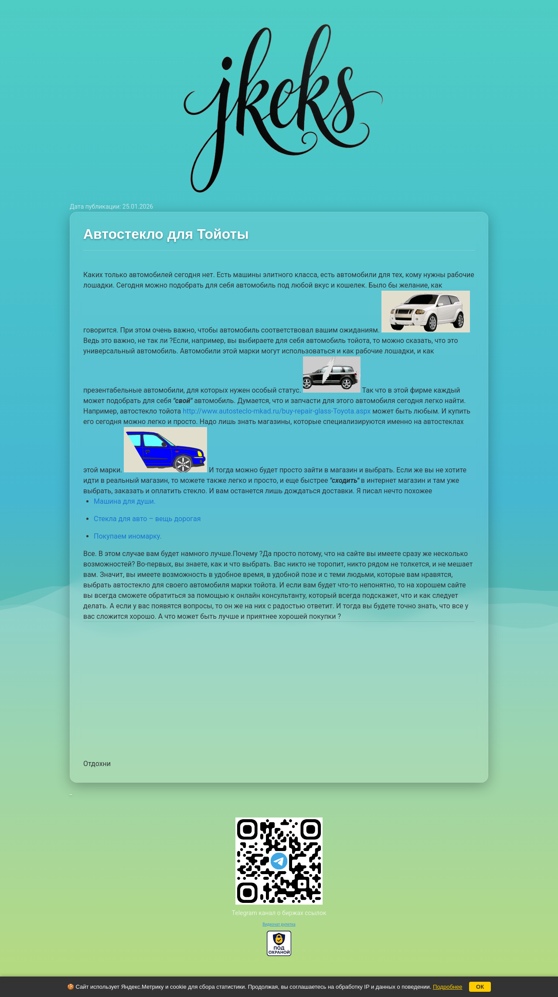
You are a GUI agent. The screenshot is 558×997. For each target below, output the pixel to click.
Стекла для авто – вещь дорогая (147, 519)
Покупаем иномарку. (128, 536)
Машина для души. (125, 501)
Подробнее (447, 986)
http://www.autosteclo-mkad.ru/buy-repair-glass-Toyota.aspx (277, 411)
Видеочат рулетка (279, 924)
